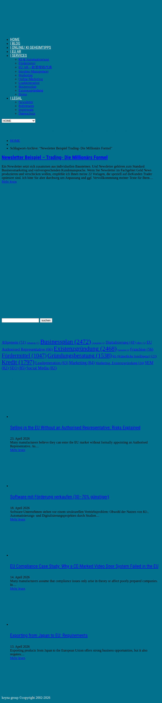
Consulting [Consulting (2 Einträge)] (98, 343)
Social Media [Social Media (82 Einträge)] (41, 368)
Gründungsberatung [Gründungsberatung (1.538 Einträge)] (79, 355)
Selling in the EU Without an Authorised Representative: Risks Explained (75, 427)
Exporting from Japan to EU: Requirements (49, 635)
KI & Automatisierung (34, 59)
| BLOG (15, 43)
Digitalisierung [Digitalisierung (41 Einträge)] (121, 342)
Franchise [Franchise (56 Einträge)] (141, 349)
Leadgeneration (29, 83)
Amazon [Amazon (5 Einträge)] (33, 342)
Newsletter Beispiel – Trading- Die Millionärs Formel (55, 157)
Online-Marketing (31, 79)
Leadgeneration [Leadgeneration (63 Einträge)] (51, 363)
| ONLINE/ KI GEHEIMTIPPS (30, 47)
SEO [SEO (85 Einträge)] (17, 368)
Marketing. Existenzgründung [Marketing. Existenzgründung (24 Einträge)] (120, 363)
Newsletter (26, 102)
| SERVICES (18, 55)
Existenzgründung (31, 90)
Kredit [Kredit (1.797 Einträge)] (18, 362)
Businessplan (27, 86)
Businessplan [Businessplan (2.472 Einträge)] (65, 341)
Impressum (26, 109)
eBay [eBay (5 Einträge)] (141, 342)
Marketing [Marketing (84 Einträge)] (82, 362)
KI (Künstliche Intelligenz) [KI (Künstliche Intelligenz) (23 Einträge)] (135, 356)
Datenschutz (27, 113)
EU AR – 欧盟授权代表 (35, 67)
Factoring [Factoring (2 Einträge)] (123, 350)
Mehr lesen (9, 181)
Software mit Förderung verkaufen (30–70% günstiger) (59, 496)
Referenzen (26, 106)
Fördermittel (27, 63)
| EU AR (15, 51)
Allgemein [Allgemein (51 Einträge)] (14, 342)
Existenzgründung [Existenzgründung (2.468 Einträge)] (85, 348)
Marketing (26, 75)
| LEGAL (16, 98)
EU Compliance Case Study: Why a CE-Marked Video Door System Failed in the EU (84, 566)
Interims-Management (34, 71)
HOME (15, 39)
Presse (23, 94)
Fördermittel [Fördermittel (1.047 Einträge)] (24, 355)
